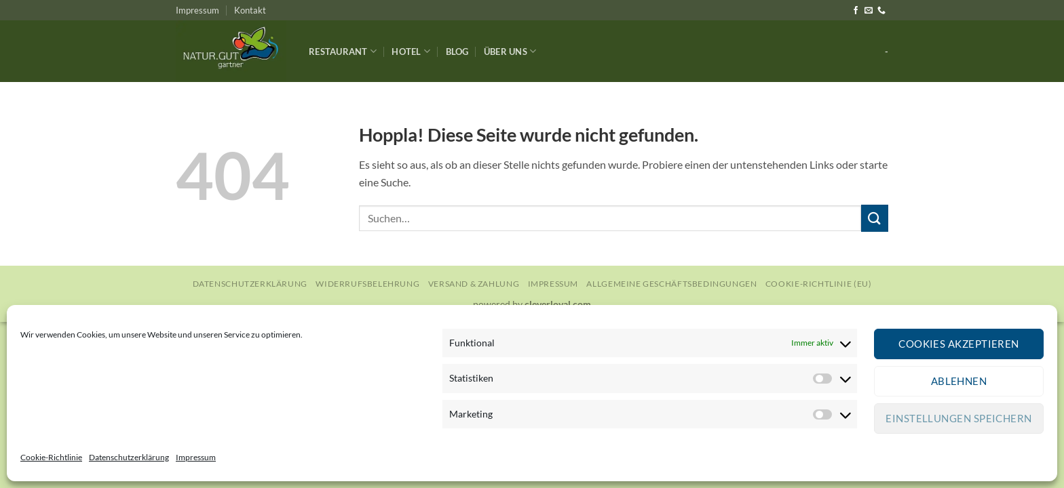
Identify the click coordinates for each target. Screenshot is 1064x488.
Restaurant (343, 51)
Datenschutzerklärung (129, 457)
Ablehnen (959, 381)
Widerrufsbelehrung (367, 284)
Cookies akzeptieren (958, 344)
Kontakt (250, 10)
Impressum (196, 457)
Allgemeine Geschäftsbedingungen (671, 284)
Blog (457, 51)
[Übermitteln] (874, 218)
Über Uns (510, 51)
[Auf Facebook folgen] (856, 11)
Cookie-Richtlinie (51, 457)
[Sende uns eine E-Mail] (868, 11)
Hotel (411, 51)
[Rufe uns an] (881, 11)
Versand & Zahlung (473, 284)
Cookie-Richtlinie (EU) (818, 284)
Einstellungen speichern (958, 418)
